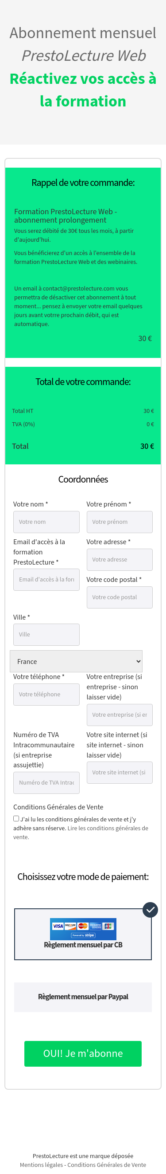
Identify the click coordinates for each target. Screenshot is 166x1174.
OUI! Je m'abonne (83, 1053)
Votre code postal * (114, 580)
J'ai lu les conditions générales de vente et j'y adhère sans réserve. (80, 828)
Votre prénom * (109, 504)
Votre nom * (30, 504)
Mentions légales (41, 1165)
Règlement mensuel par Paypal (83, 997)
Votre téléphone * (39, 677)
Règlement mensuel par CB (83, 934)
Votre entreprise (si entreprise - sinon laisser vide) (114, 687)
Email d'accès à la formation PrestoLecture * (39, 552)
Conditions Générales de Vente (58, 807)
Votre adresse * (109, 542)
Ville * (21, 617)
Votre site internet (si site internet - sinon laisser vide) (117, 745)
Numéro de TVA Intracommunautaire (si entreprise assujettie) (43, 750)
